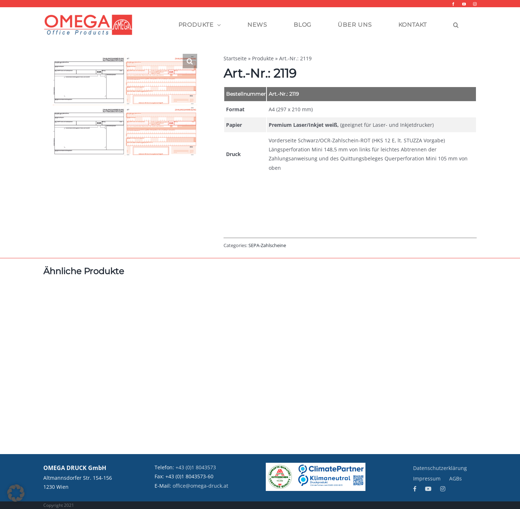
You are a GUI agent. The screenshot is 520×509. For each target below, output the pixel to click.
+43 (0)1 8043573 (196, 467)
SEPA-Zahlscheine (267, 245)
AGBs (455, 478)
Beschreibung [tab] (250, 203)
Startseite (235, 58)
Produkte (263, 58)
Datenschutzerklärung (440, 468)
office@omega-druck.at (200, 485)
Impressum (427, 478)
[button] (456, 25)
